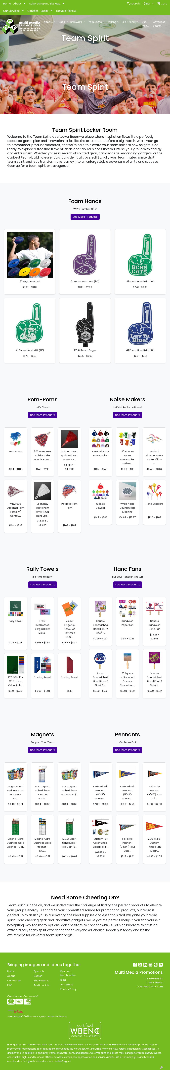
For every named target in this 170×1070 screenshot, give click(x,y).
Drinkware (76, 22)
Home (7, 3)
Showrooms (41, 980)
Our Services (11, 11)
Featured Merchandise (68, 973)
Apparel (48, 22)
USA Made (145, 24)
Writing (112, 22)
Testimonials (41, 985)
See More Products (85, 217)
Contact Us (14, 980)
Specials (39, 971)
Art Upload (66, 984)
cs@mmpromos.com (150, 986)
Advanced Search (159, 24)
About (17, 3)
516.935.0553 (155, 978)
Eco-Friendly (129, 22)
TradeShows (95, 22)
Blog (63, 980)
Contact (32, 11)
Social (44, 11)
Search (133, 3)
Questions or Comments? (23, 996)
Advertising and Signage (44, 3)
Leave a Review (66, 11)
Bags (62, 22)
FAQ (9, 985)
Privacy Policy (68, 989)
